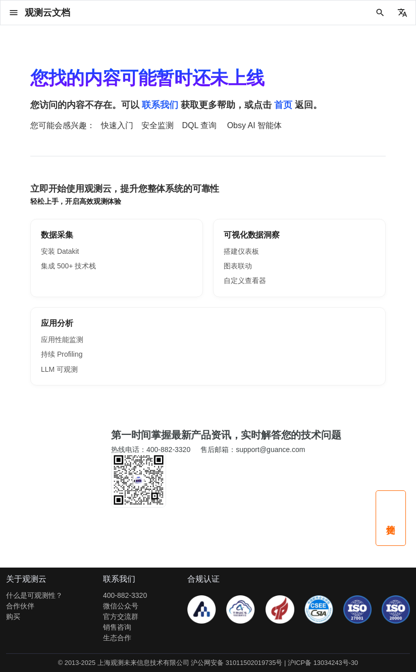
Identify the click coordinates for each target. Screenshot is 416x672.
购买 (13, 616)
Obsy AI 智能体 (254, 125)
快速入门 (117, 125)
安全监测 (157, 125)
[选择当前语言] (402, 13)
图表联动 (238, 266)
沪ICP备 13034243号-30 (323, 662)
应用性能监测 (62, 339)
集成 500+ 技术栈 (68, 266)
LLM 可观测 (59, 369)
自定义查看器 (245, 280)
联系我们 (160, 105)
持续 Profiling (61, 354)
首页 (283, 105)
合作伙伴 (20, 606)
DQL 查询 (199, 125)
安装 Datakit (60, 251)
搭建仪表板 (241, 251)
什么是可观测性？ (34, 595)
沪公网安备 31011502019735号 (236, 662)
